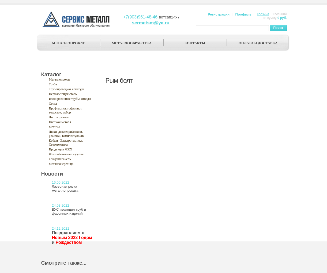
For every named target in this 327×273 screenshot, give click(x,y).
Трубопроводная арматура (67, 89)
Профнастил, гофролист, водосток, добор (65, 110)
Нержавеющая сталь (63, 94)
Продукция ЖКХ (60, 149)
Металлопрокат (59, 79)
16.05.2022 (60, 182)
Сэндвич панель (60, 159)
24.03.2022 (60, 205)
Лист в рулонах (59, 117)
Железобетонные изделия (66, 154)
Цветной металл (60, 122)
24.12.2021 (60, 228)
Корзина (263, 14)
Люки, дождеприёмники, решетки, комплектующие (66, 134)
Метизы (54, 127)
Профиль (243, 14)
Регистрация (219, 14)
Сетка (53, 103)
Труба (53, 84)
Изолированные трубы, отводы (70, 99)
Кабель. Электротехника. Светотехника (66, 142)
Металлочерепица (61, 164)
